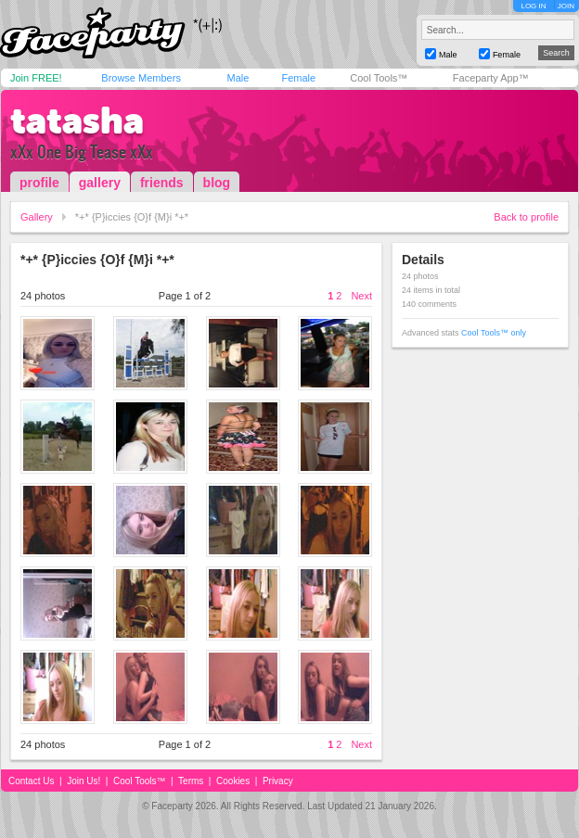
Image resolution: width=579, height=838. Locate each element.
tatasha (77, 120)
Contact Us (31, 781)
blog (217, 182)
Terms (190, 781)
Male (237, 77)
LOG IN (533, 6)
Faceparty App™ (491, 77)
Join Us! (83, 781)
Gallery (36, 216)
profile (39, 182)
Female (298, 77)
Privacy (278, 781)
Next (361, 295)
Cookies (233, 781)
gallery (100, 182)
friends (162, 182)
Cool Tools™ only (493, 332)
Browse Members (141, 77)
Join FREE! (36, 77)
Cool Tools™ (378, 77)
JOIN (566, 6)
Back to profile (526, 216)
